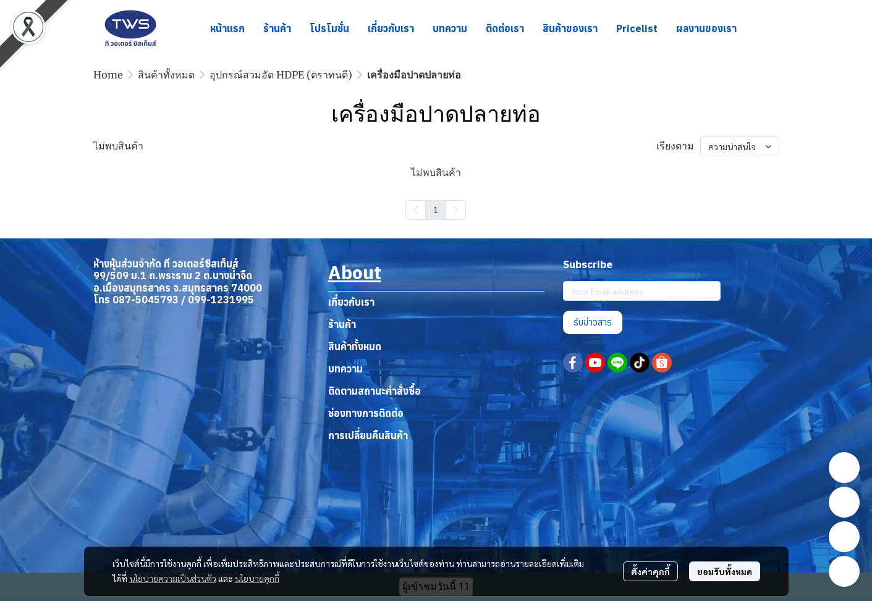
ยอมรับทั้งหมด (724, 571)
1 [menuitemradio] (435, 209)
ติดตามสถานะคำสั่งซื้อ (374, 391)
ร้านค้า (342, 324)
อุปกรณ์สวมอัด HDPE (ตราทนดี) (281, 75)
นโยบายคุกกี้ (257, 578)
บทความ (345, 369)
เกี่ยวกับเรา (351, 302)
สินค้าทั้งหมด (166, 75)
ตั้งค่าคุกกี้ (650, 571)
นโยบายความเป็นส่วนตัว (172, 578)
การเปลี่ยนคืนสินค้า (368, 435)
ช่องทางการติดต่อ (366, 413)
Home (108, 75)
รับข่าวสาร (593, 322)
